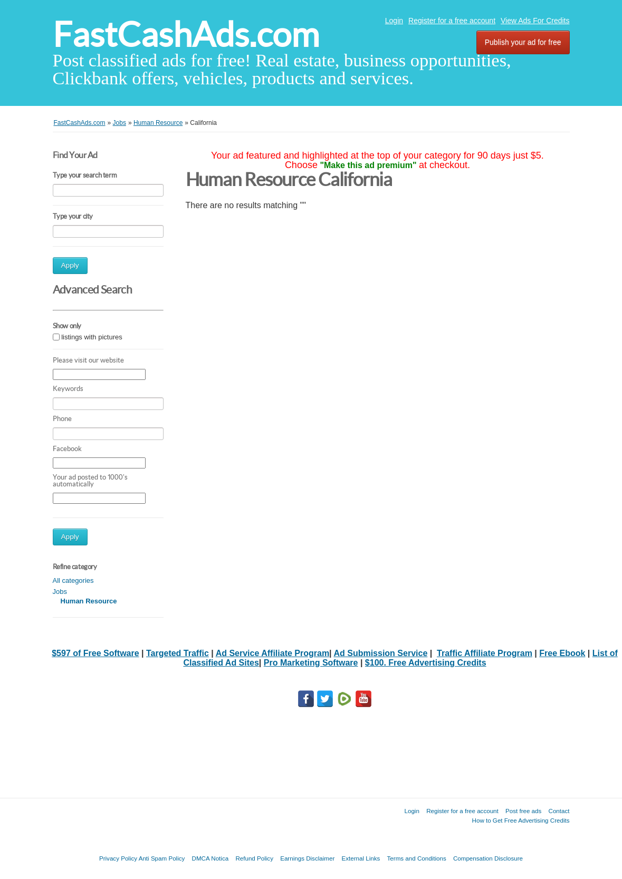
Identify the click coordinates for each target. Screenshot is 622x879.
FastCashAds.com (186, 34)
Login (394, 20)
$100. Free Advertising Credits (425, 662)
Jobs (60, 591)
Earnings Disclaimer (307, 858)
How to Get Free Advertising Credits (521, 820)
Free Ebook (562, 653)
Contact (559, 810)
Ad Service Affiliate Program (272, 653)
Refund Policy (254, 858)
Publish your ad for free (523, 42)
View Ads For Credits (535, 20)
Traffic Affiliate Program (484, 653)
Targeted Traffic (177, 653)
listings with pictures (91, 337)
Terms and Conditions (416, 858)
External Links (361, 858)
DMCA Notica (210, 858)
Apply (70, 265)
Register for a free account (451, 20)
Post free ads (523, 810)
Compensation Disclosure (488, 858)
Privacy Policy (118, 858)
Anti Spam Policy (162, 858)
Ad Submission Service (380, 653)
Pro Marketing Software (311, 662)
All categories (73, 580)
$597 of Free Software (95, 653)
